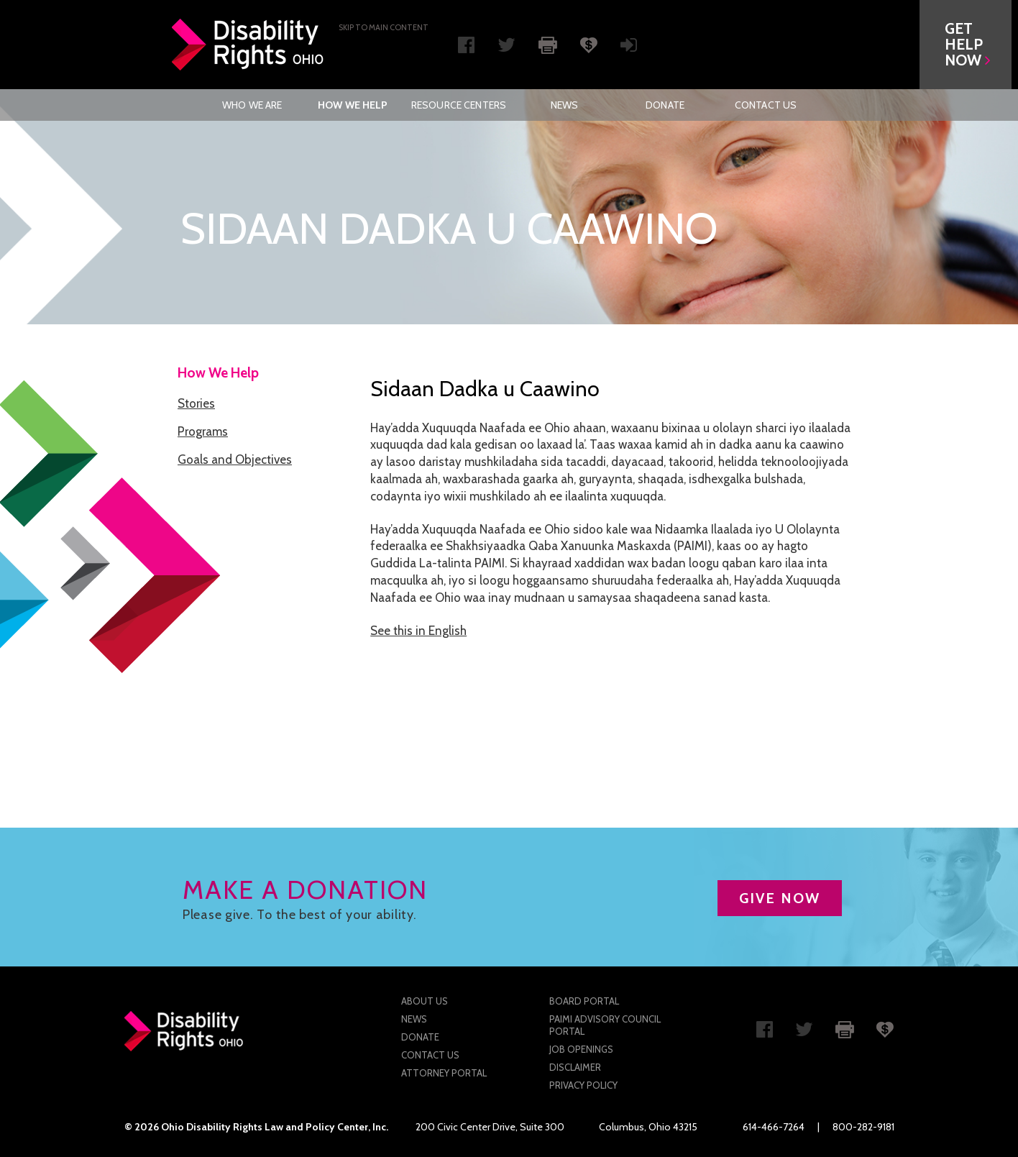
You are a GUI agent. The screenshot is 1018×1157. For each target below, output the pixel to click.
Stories (196, 403)
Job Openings (581, 1049)
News (565, 105)
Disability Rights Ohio (248, 44)
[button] (972, 44)
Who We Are (252, 105)
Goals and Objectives (235, 459)
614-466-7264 (773, 1126)
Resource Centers (458, 105)
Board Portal (584, 1001)
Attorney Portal (444, 1073)
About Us (424, 1001)
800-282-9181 (863, 1126)
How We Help (353, 105)
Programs (203, 431)
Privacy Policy (583, 1085)
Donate (665, 105)
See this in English (418, 630)
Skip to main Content (383, 27)
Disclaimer (575, 1067)
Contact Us (766, 105)
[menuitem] (252, 105)
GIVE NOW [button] (779, 898)
